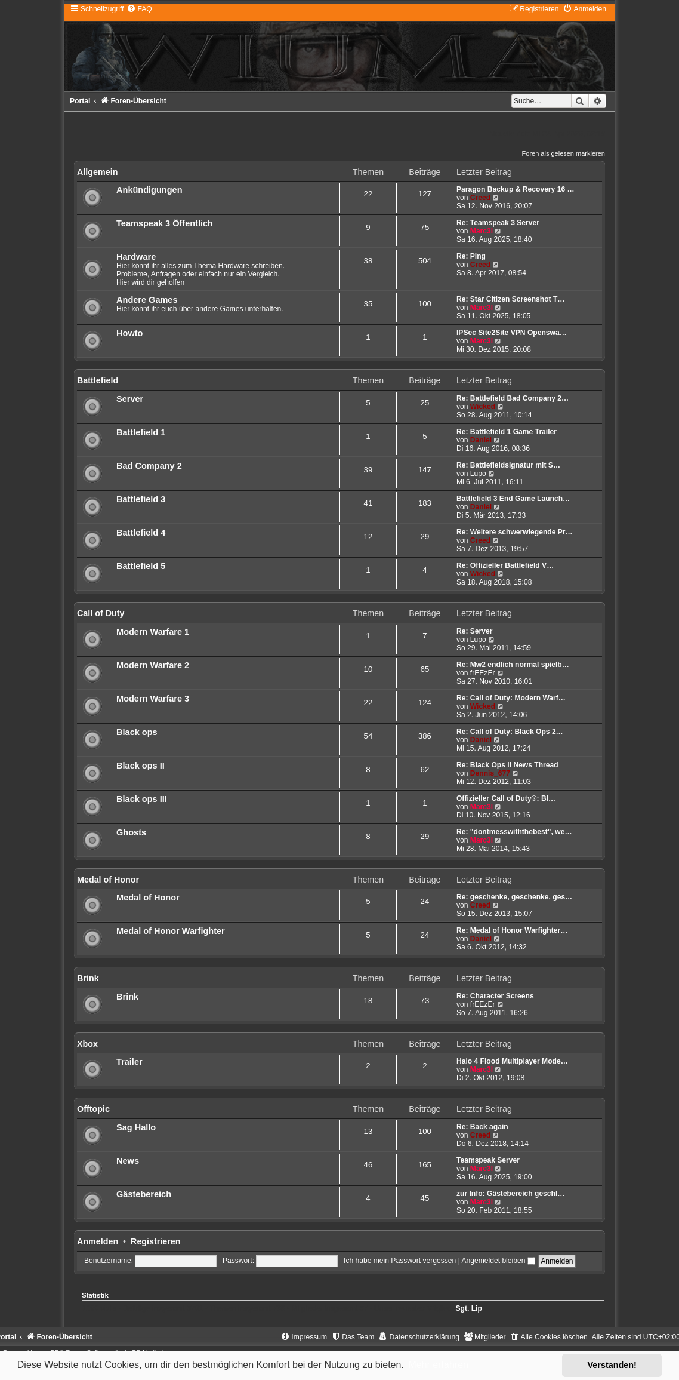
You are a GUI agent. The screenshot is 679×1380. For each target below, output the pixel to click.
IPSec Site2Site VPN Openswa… (511, 332)
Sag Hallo (136, 1127)
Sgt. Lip (468, 1308)
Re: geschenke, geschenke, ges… (514, 897)
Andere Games (146, 300)
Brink (88, 978)
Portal (80, 101)
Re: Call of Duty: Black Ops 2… (509, 731)
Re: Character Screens (495, 996)
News (127, 1161)
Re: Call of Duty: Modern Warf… (511, 698)
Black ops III (141, 799)
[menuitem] (139, 9)
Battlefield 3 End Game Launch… (513, 498)
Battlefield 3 (140, 499)
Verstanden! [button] (612, 1365)
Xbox (87, 1044)
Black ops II (140, 765)
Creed (480, 197)
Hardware (136, 257)
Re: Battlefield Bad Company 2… (512, 398)
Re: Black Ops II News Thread (507, 765)
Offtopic (93, 1109)
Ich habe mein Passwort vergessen (400, 1260)
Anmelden (97, 1241)
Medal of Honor (108, 879)
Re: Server (474, 631)
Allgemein (97, 172)
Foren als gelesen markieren (563, 153)
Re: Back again (482, 1127)
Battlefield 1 (140, 432)
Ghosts (131, 832)
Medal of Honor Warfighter (170, 931)
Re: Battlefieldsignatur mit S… (508, 465)
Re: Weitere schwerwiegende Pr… (514, 532)
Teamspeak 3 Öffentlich (164, 223)
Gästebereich (143, 1194)
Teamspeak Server (488, 1160)
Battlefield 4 (140, 532)
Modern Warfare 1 (152, 632)
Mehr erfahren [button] (438, 1365)
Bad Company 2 (149, 466)
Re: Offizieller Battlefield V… (505, 565)
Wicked (482, 406)
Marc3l (481, 231)
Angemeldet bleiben (498, 1260)
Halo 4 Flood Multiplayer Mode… (512, 1061)
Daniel (481, 440)
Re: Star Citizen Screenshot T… (510, 299)
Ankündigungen (149, 190)
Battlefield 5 (140, 566)
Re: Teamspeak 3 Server (497, 223)
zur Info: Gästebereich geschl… (510, 1194)
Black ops (137, 732)
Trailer (129, 1061)
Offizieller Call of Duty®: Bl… (505, 798)
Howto (129, 333)
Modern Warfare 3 (152, 698)
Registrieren (155, 1241)
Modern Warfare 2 (152, 665)
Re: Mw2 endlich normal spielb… (512, 664)
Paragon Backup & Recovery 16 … (515, 189)
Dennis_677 (490, 773)
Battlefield (97, 380)
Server (129, 399)
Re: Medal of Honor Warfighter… (511, 930)
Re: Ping (471, 256)
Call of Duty (100, 613)
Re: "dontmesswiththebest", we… (514, 832)
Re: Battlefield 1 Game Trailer (506, 432)
